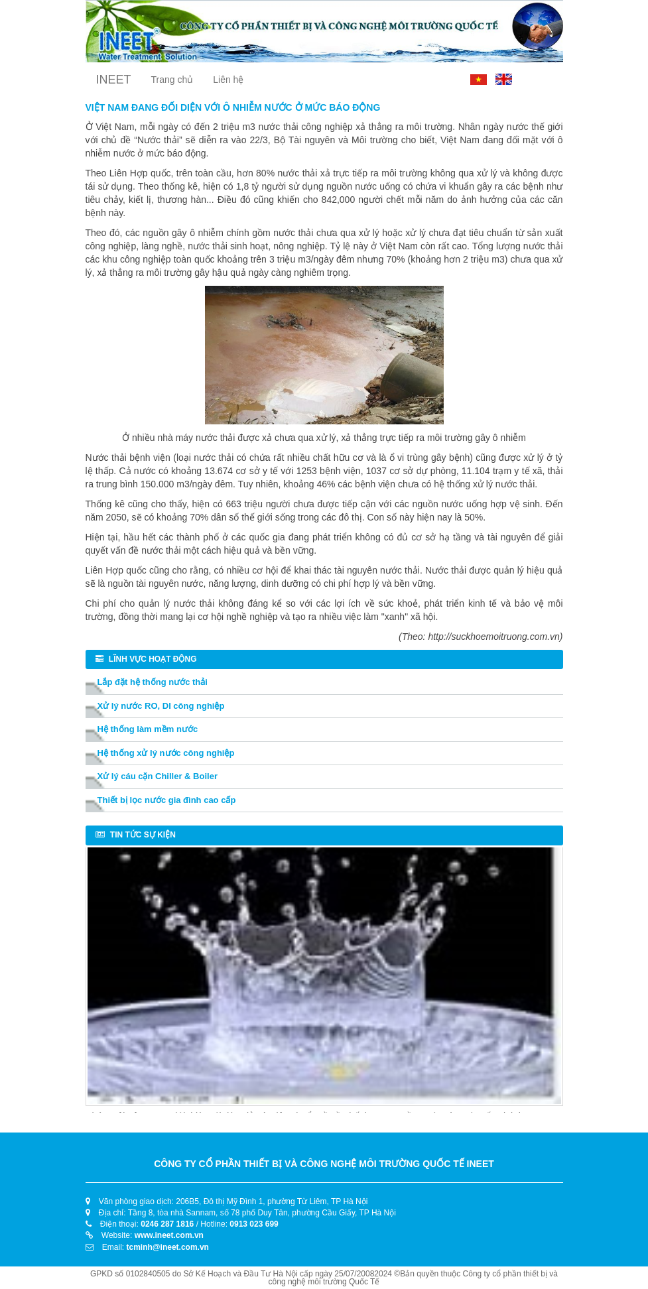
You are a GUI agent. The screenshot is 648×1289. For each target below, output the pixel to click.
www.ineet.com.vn (169, 1235)
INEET (113, 79)
